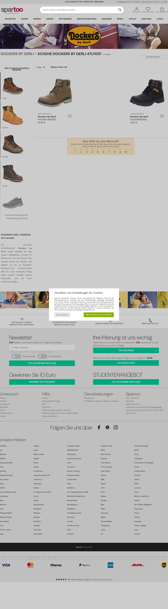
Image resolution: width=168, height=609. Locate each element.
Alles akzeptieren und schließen (99, 315)
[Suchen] (120, 9)
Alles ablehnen (62, 315)
